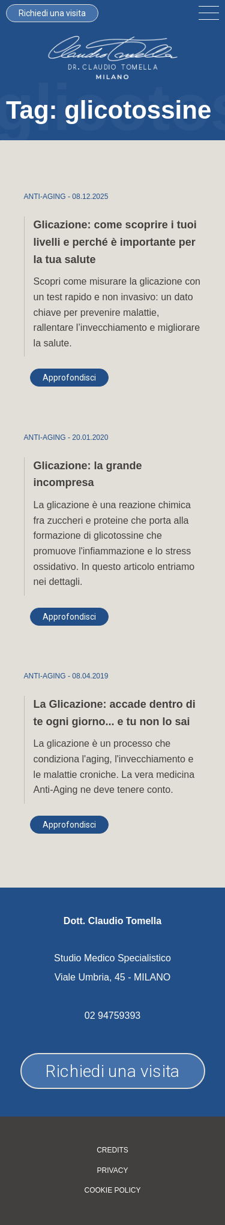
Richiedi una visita (52, 13)
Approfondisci (69, 377)
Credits (112, 1150)
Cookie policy (112, 1190)
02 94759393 (112, 1015)
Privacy (112, 1171)
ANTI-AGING (45, 196)
